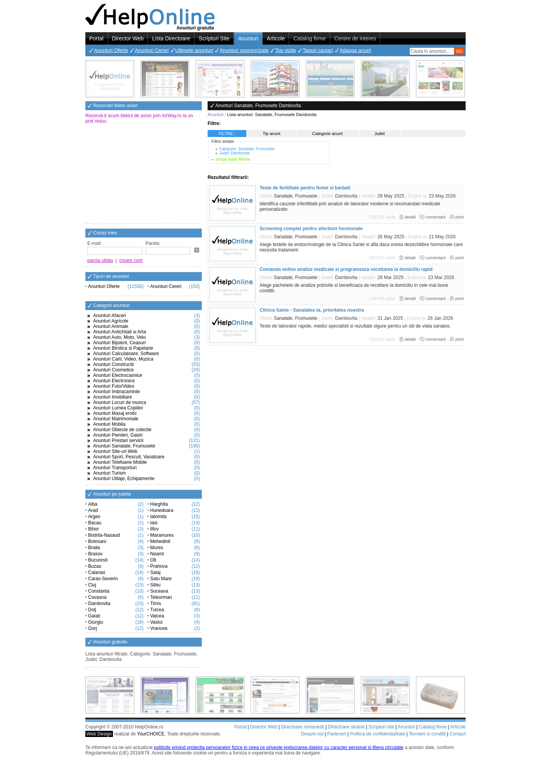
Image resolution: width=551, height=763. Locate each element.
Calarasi (96, 572)
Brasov (95, 554)
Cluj (92, 585)
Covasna (97, 597)
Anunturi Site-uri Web (115, 451)
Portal (96, 38)
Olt (153, 560)
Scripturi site (381, 727)
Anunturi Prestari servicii (118, 440)
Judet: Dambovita (234, 153)
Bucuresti (97, 560)
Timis (155, 603)
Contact (458, 734)
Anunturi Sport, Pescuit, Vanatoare (129, 457)
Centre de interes (355, 38)
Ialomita (158, 516)
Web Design (99, 734)
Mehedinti (160, 541)
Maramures (162, 535)
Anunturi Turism (109, 473)
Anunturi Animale (110, 326)
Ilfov (154, 529)
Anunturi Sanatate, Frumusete (124, 446)
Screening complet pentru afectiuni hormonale (311, 228)
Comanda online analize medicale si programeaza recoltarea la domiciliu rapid (346, 269)
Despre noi (312, 734)
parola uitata (100, 260)
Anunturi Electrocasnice (117, 375)
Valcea (157, 616)
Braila (94, 547)
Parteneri (336, 734)
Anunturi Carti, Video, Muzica (123, 359)
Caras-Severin (103, 578)
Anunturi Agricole (110, 321)
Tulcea (157, 609)
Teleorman (161, 597)
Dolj (92, 609)
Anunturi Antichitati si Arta (119, 332)
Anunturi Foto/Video (113, 386)
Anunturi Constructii (113, 364)
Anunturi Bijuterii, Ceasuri (119, 342)
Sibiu (155, 585)
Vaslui (156, 622)
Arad (93, 510)
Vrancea (158, 628)
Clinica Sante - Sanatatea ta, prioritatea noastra (312, 310)
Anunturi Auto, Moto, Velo (119, 337)
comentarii (436, 217)
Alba (92, 504)
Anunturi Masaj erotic (115, 413)
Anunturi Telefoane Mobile (120, 462)
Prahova (159, 566)
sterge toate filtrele (232, 159)
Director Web (128, 38)
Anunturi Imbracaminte (116, 391)
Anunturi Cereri (151, 50)
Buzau (94, 566)
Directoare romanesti (302, 727)
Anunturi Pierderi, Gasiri (117, 435)
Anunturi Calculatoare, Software (126, 353)
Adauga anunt (355, 50)
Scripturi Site (214, 38)
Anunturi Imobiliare (112, 397)
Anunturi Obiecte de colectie (122, 429)
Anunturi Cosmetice (113, 370)
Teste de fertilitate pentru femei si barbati (305, 188)
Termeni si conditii (427, 734)
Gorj (92, 628)
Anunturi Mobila (109, 424)
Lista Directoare (171, 38)
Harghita (159, 504)
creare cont (131, 260)
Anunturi (248, 38)
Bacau (94, 522)
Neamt (157, 554)
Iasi (154, 522)
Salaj (155, 572)
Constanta (98, 591)
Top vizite (285, 50)
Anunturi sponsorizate (244, 50)
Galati (94, 616)
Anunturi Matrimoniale (116, 418)
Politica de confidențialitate (377, 734)
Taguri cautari (318, 50)
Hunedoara (161, 510)
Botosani (97, 541)
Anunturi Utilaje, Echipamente (123, 478)
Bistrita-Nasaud (104, 535)
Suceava (159, 591)
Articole (276, 38)
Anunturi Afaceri (109, 315)
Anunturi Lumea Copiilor (118, 408)
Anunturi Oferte (111, 50)
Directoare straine (346, 727)
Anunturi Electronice (114, 380)
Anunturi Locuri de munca (119, 402)
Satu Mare (161, 578)
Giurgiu (95, 622)
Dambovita (99, 603)
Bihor (93, 529)
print (460, 217)
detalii (410, 217)
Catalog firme (309, 38)
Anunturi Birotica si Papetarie (123, 348)
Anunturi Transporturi (115, 467)
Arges (94, 516)
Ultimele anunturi (194, 50)
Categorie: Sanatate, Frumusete (246, 149)
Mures (156, 547)
